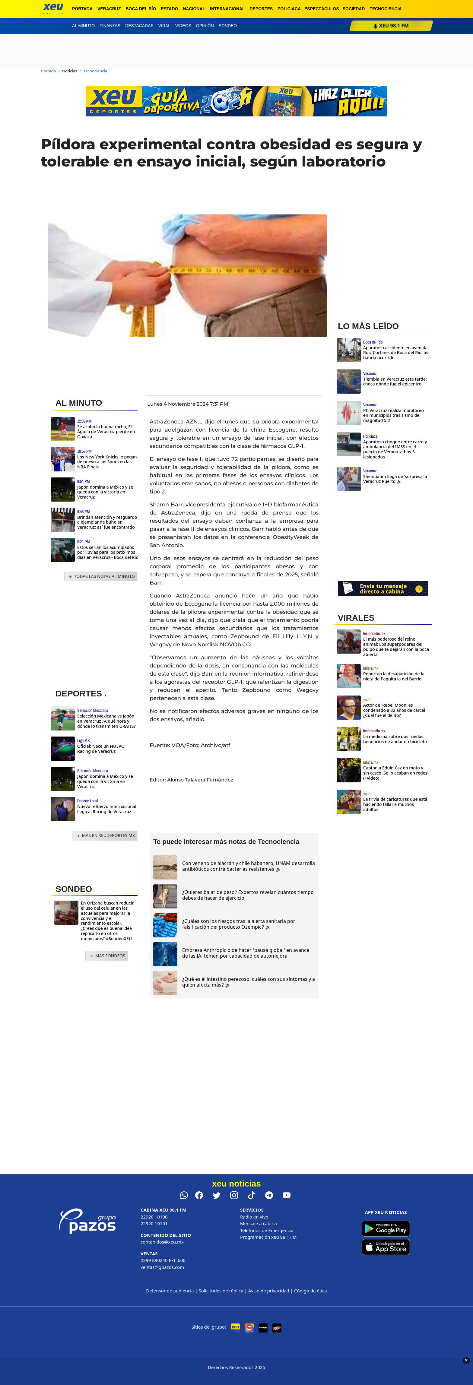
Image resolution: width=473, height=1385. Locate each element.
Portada (82, 8)
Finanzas (110, 25)
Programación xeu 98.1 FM (268, 1237)
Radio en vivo (254, 1217)
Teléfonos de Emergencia (267, 1230)
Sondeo (228, 25)
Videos (183, 25)
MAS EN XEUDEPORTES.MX (105, 835)
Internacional (227, 8)
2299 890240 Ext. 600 (163, 1260)
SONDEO (74, 889)
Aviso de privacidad (268, 1291)
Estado (169, 8)
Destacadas (139, 25)
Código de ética (310, 1291)
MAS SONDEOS (106, 956)
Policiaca (289, 8)
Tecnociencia (386, 8)
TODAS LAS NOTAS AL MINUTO (101, 576)
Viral (164, 25)
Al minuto (83, 25)
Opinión (205, 25)
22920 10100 (154, 1217)
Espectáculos (321, 8)
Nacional (194, 8)
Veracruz (109, 8)
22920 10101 (154, 1223)
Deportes (261, 8)
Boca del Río (140, 8)
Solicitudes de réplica (221, 1291)
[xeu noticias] (53, 8)
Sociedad (354, 8)
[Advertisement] (97, 633)
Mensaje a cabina (258, 1223)
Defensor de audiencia (170, 1291)
